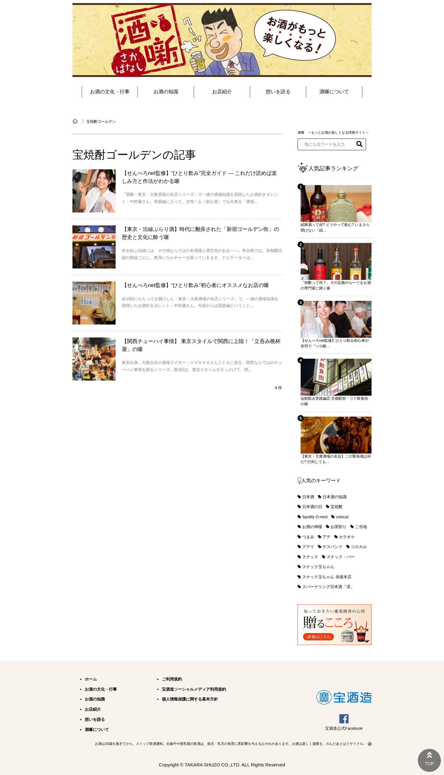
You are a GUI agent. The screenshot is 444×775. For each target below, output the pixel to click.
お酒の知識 (166, 91)
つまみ (308, 537)
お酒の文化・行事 (110, 91)
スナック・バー (341, 557)
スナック (310, 557)
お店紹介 (222, 91)
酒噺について (334, 91)
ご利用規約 (172, 679)
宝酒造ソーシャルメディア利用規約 (194, 689)
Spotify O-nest (314, 517)
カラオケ (347, 537)
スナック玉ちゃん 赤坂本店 (327, 577)
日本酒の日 (312, 506)
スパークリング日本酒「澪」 (328, 586)
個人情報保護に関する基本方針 (190, 699)
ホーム (91, 679)
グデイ (308, 546)
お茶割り (339, 526)
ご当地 (361, 526)
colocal (342, 517)
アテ (327, 537)
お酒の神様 (312, 526)
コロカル (359, 546)
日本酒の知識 (335, 496)
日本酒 (308, 496)
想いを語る (278, 91)
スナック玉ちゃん (318, 566)
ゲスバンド (333, 546)
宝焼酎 (337, 506)
